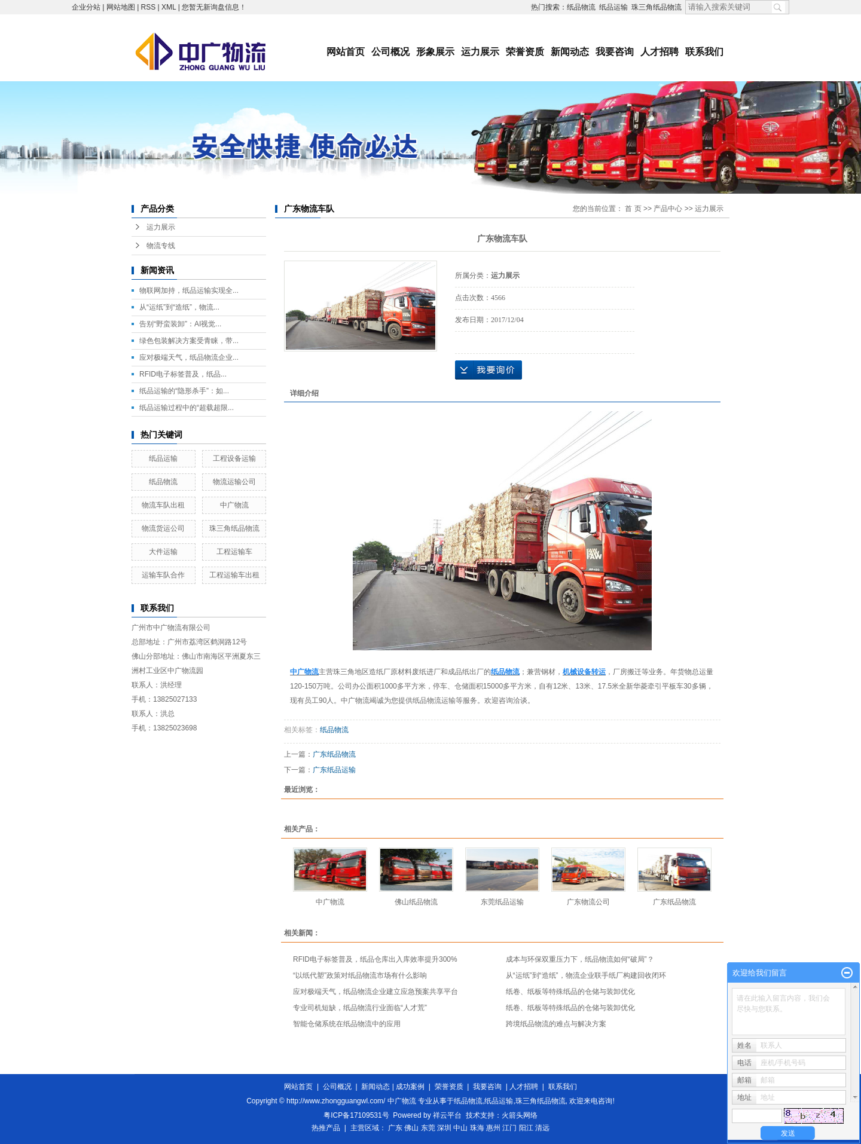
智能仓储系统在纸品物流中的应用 (347, 1024)
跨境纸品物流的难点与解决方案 (556, 1024)
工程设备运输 (234, 458)
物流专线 (160, 245)
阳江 (526, 1128)
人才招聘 (659, 52)
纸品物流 (581, 7)
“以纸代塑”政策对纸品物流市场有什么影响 (360, 975)
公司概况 (390, 52)
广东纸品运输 (334, 770)
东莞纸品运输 (502, 902)
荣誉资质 (525, 52)
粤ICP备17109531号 (356, 1115)
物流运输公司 (234, 482)
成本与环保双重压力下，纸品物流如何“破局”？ (580, 959)
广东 (395, 1128)
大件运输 (163, 551)
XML (168, 7)
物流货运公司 (163, 528)
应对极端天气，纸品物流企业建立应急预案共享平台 (375, 991)
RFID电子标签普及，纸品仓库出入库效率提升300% (375, 959)
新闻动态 (570, 52)
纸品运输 (613, 7)
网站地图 (120, 7)
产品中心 (668, 208)
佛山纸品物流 (416, 902)
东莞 (428, 1128)
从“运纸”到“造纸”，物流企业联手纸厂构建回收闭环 (586, 975)
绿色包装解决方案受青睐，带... (189, 341)
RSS (148, 7)
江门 (509, 1128)
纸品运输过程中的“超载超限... (186, 407)
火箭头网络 (520, 1115)
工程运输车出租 (234, 575)
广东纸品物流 (334, 754)
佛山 (411, 1128)
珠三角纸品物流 (656, 7)
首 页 (633, 208)
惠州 (493, 1128)
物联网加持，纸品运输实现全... (189, 290)
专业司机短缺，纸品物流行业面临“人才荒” (360, 1008)
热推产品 (326, 1128)
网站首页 (345, 52)
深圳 (444, 1128)
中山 (460, 1128)
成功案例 (410, 1086)
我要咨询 (615, 52)
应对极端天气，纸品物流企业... (189, 357)
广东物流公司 (588, 902)
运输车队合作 (163, 575)
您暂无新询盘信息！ (214, 7)
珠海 (477, 1128)
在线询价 (488, 370)
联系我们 (704, 52)
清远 (542, 1128)
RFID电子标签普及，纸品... (183, 374)
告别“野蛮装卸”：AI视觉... (180, 324)
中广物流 (234, 505)
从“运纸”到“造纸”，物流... (179, 307)
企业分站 (86, 7)
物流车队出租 (163, 505)
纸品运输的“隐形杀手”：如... (184, 391)
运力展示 (480, 52)
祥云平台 (447, 1115)
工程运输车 (234, 551)
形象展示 (435, 52)
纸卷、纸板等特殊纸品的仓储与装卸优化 (570, 991)
